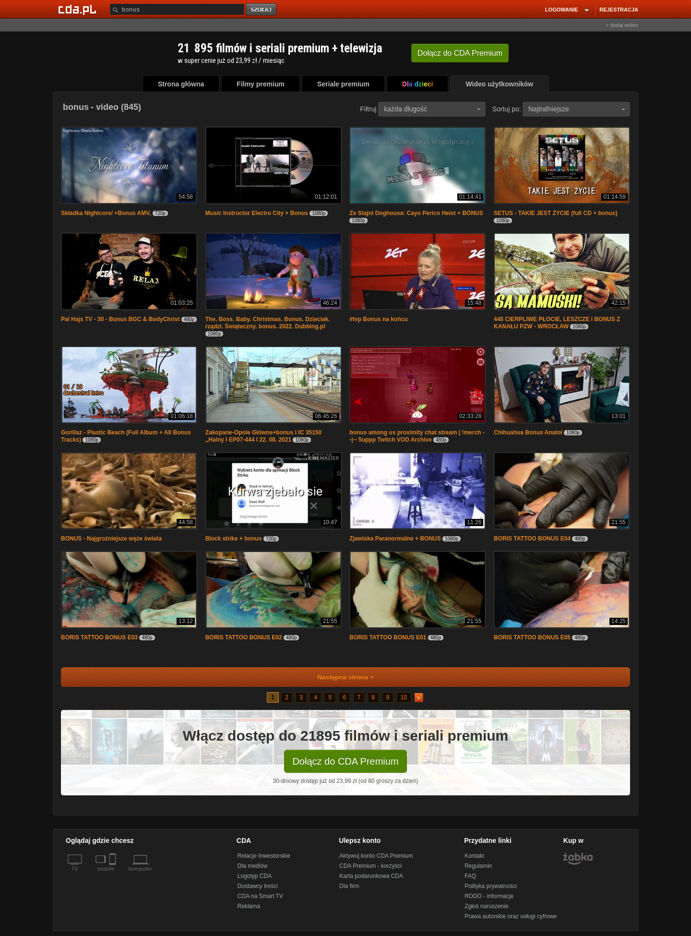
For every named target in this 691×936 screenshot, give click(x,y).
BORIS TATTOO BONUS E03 (99, 637)
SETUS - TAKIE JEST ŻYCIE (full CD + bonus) (555, 213)
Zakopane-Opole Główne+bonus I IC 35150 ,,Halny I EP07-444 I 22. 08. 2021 (263, 436)
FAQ (470, 876)
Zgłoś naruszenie (486, 906)
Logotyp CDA (255, 876)
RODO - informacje (489, 896)
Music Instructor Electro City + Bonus (256, 213)
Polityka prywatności (491, 886)
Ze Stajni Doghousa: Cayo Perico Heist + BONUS (416, 213)
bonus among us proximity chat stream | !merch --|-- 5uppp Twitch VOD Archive (416, 436)
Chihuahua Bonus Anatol (528, 432)
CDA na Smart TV (260, 896)
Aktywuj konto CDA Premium (376, 855)
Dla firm (349, 886)
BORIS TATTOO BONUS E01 (387, 637)
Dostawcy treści (258, 886)
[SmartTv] (113, 874)
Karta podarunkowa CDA (371, 876)
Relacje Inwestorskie (264, 855)
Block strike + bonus (233, 538)
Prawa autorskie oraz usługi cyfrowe (511, 916)
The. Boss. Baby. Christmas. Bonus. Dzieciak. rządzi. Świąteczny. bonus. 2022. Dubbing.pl (267, 323)
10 (404, 697)
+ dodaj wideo (622, 25)
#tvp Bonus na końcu (378, 319)
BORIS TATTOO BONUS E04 (532, 538)
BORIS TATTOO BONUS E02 (243, 637)
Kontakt (474, 855)
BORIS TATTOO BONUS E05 (532, 637)
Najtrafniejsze (576, 109)
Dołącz (459, 53)
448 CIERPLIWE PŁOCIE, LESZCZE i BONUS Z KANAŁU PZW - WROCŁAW (557, 323)
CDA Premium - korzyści (370, 866)
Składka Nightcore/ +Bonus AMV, (106, 213)
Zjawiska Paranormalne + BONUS (395, 538)
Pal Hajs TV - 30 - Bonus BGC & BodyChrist (120, 319)
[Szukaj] (177, 9)
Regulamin (478, 866)
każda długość (432, 109)
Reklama (249, 906)
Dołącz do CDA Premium (345, 761)
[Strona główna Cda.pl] (79, 9)
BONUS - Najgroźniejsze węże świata (111, 538)
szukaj (262, 9)
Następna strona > (339, 677)
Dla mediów (253, 866)
